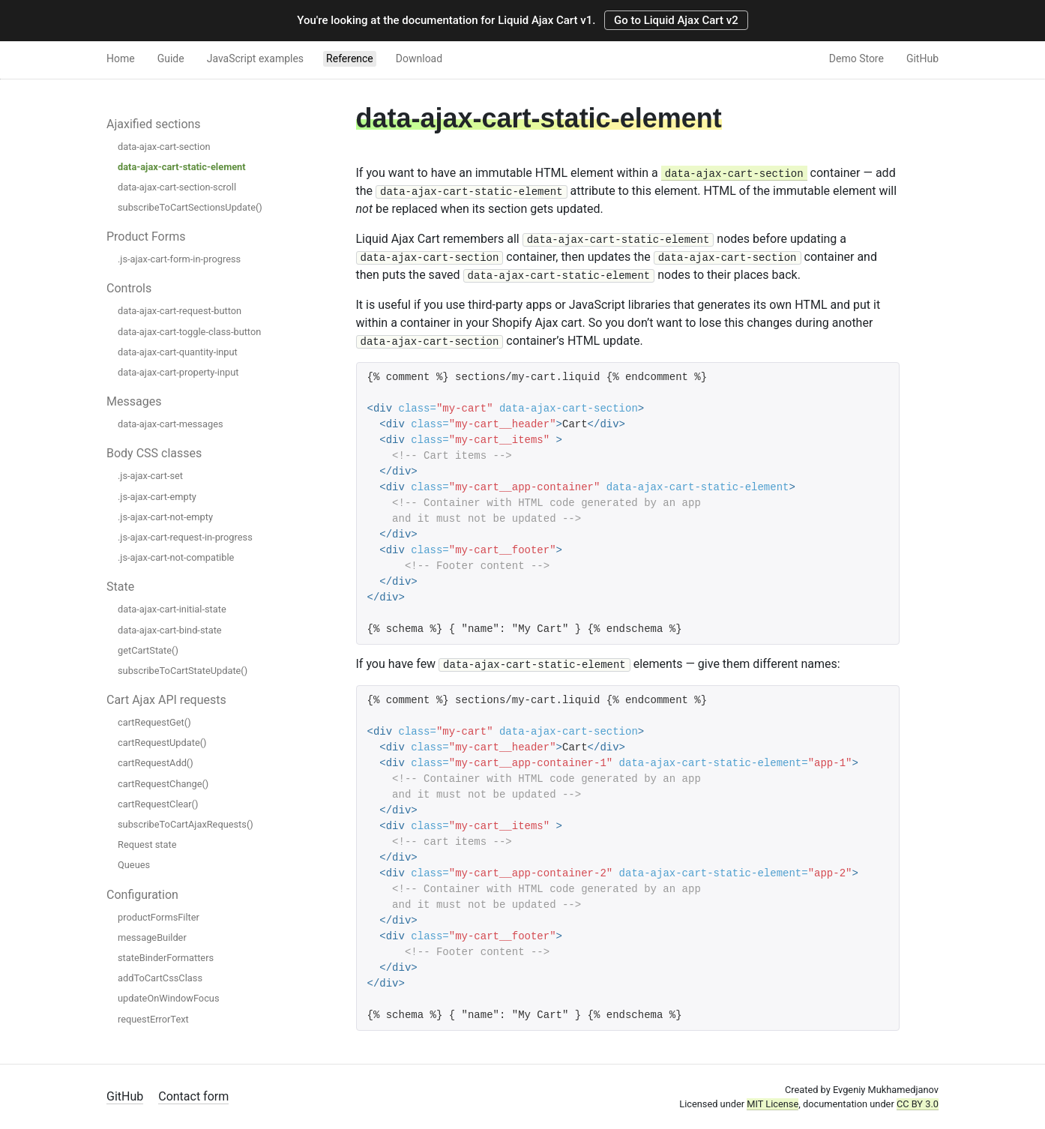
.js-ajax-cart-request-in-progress (185, 537)
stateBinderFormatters (166, 957)
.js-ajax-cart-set (150, 475)
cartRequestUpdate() (162, 742)
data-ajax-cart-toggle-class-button (189, 331)
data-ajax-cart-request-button (179, 310)
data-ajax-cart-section (164, 146)
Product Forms (145, 236)
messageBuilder (152, 937)
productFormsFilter (158, 917)
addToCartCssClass (160, 978)
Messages (133, 401)
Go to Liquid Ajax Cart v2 (676, 20)
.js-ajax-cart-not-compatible (176, 557)
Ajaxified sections (153, 124)
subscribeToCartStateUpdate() (182, 670)
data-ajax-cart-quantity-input (178, 352)
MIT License (772, 1104)
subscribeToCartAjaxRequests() (185, 824)
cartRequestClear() (158, 804)
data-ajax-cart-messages (170, 424)
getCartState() (148, 650)
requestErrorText (153, 1019)
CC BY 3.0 (918, 1104)
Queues (134, 864)
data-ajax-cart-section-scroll (177, 187)
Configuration (142, 895)
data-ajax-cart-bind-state (170, 630)
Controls (128, 288)
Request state (147, 844)
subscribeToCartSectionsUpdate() (190, 207)
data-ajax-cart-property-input (178, 372)
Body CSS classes (154, 453)
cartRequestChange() (163, 783)
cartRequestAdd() (155, 762)
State (120, 586)
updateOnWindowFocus (169, 998)
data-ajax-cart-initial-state (172, 609)
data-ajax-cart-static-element (182, 166)
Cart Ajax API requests (166, 700)
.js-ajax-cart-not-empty (165, 517)
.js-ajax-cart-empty (157, 496)
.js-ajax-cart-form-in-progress (179, 259)
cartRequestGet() (154, 722)
